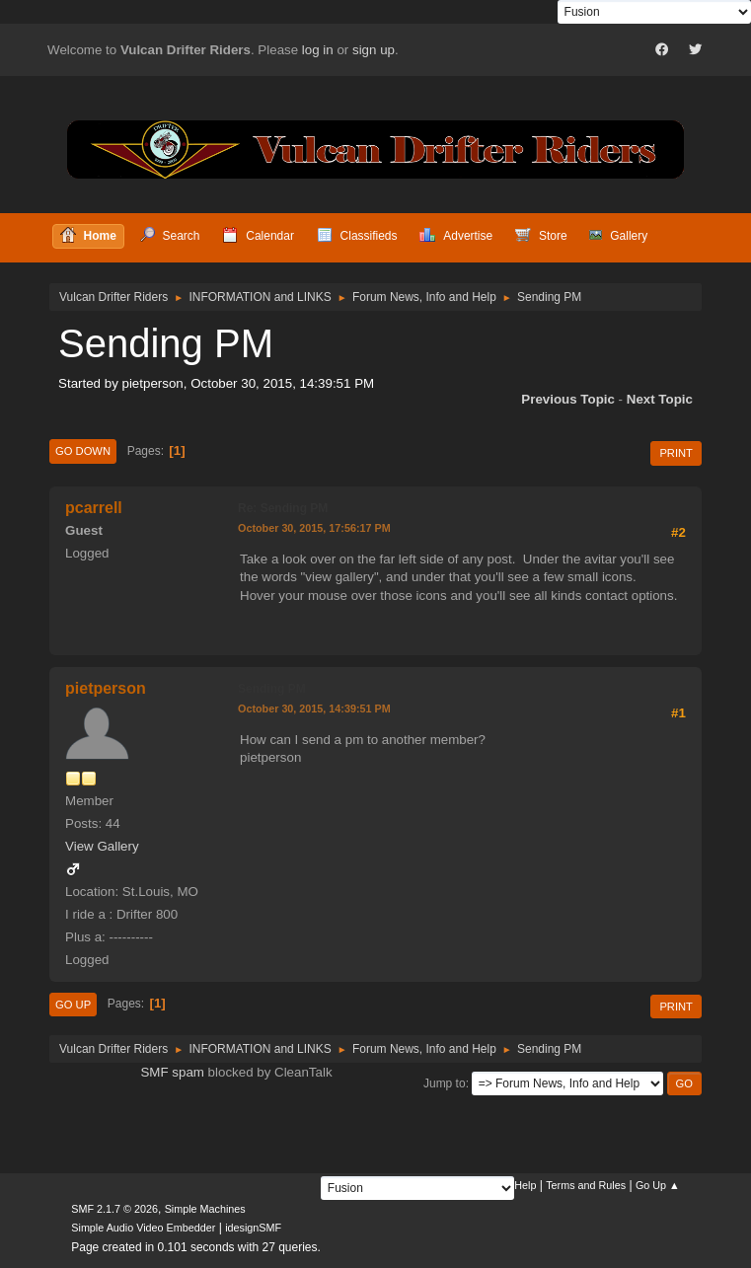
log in (318, 49)
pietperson (105, 688)
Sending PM (272, 689)
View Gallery (102, 846)
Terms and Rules (586, 1185)
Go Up (73, 1004)
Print (676, 453)
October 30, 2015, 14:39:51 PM (314, 708)
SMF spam (171, 1072)
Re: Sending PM (283, 508)
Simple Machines (205, 1209)
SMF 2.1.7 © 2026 (114, 1209)
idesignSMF (253, 1227)
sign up (373, 49)
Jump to (444, 1083)
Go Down (83, 451)
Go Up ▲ (658, 1185)
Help (525, 1185)
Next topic (660, 399)
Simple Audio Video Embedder (143, 1227)
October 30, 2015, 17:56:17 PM (314, 528)
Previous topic (568, 399)
